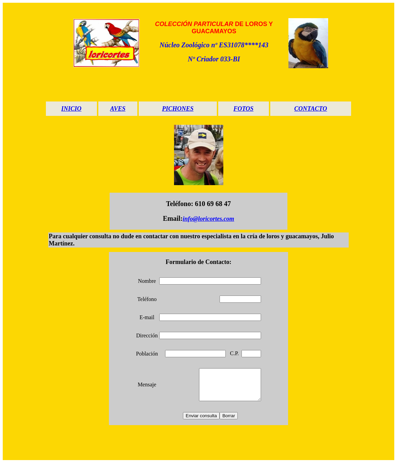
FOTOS (243, 108)
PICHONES (178, 108)
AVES (118, 108)
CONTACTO (310, 108)
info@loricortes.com (208, 218)
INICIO (71, 108)
